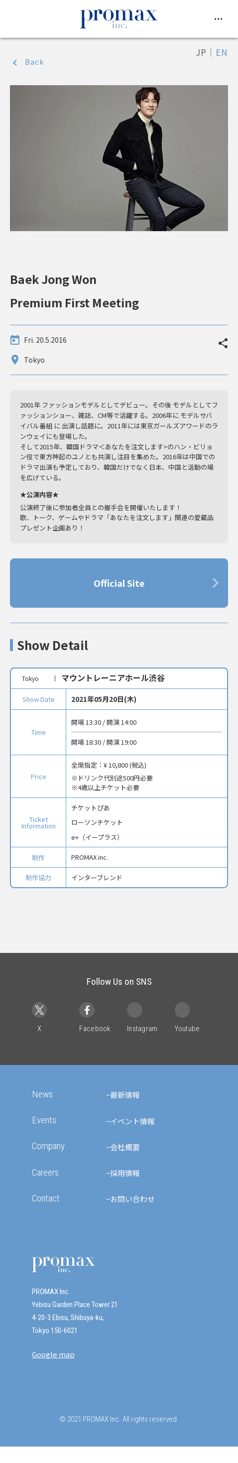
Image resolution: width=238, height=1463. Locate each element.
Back (34, 61)
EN (222, 52)
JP (201, 52)
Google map (53, 1370)
